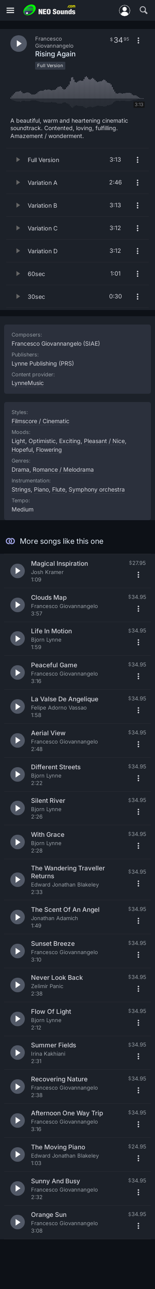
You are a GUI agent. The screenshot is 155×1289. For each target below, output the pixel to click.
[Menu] (10, 10)
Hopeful (22, 449)
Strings (21, 489)
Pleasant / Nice (104, 440)
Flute (58, 489)
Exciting (70, 440)
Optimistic (42, 440)
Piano (41, 489)
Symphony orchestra (97, 489)
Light (18, 440)
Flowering (49, 449)
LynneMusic (28, 382)
